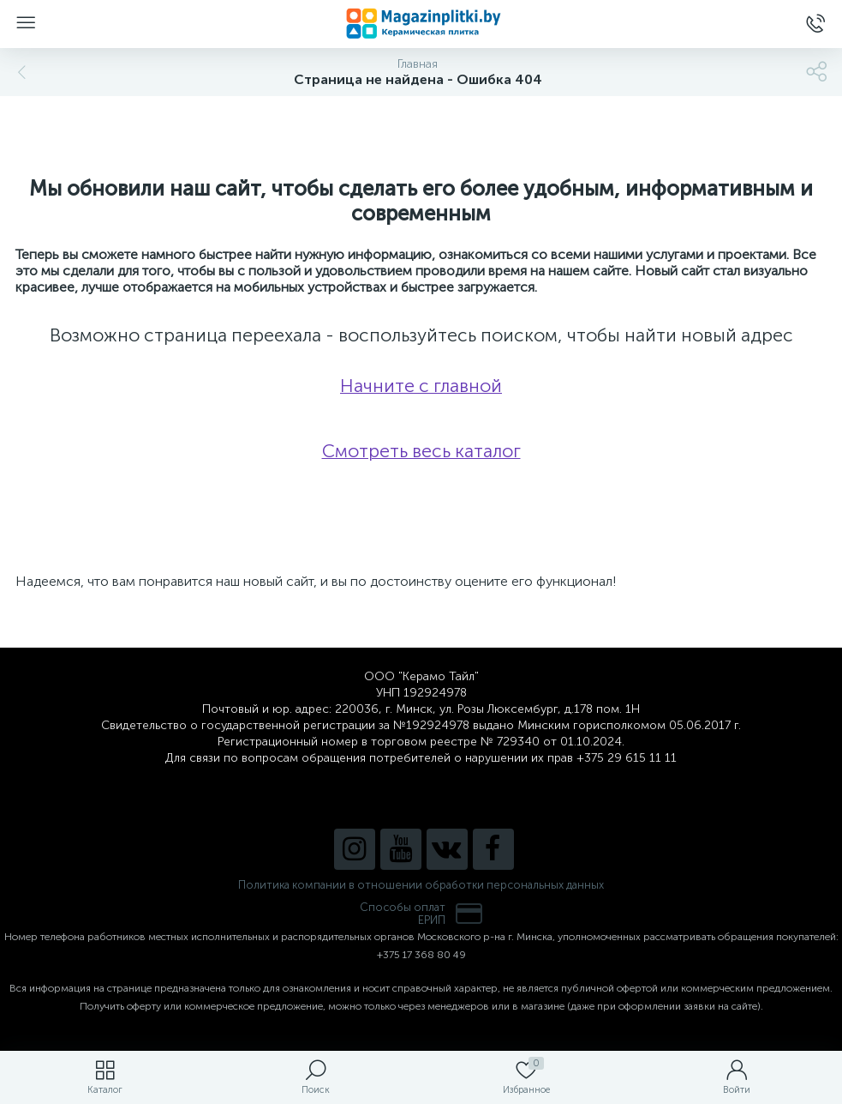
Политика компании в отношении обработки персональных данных (421, 884)
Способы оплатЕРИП (421, 913)
